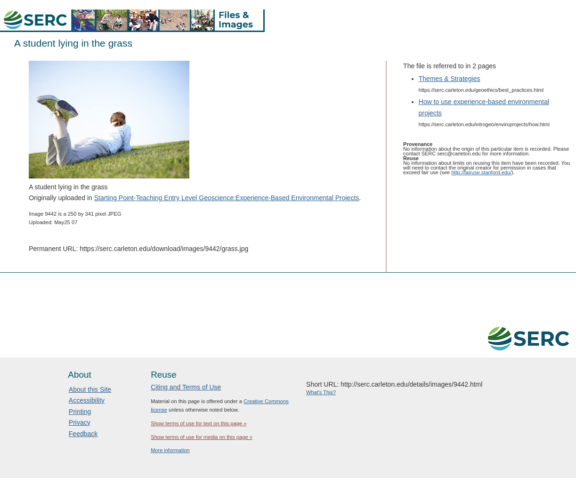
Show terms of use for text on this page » (198, 423)
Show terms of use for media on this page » (201, 437)
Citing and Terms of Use (186, 387)
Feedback (83, 433)
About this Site (90, 389)
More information (170, 450)
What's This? (321, 392)
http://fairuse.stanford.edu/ (481, 172)
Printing (80, 411)
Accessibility (87, 400)
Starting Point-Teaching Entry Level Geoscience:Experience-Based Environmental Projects (226, 198)
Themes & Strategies (449, 78)
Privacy (79, 422)
